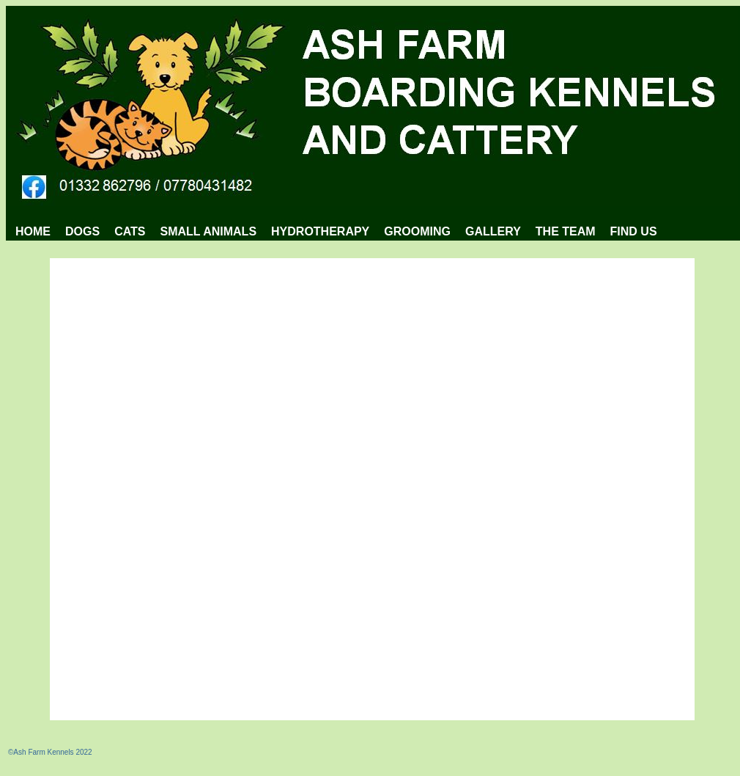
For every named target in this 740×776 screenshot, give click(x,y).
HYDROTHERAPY (320, 231)
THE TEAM (566, 231)
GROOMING (417, 231)
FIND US (633, 231)
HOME (33, 231)
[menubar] (336, 231)
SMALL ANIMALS (208, 231)
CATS (129, 231)
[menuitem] (33, 231)
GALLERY (493, 231)
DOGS (82, 231)
